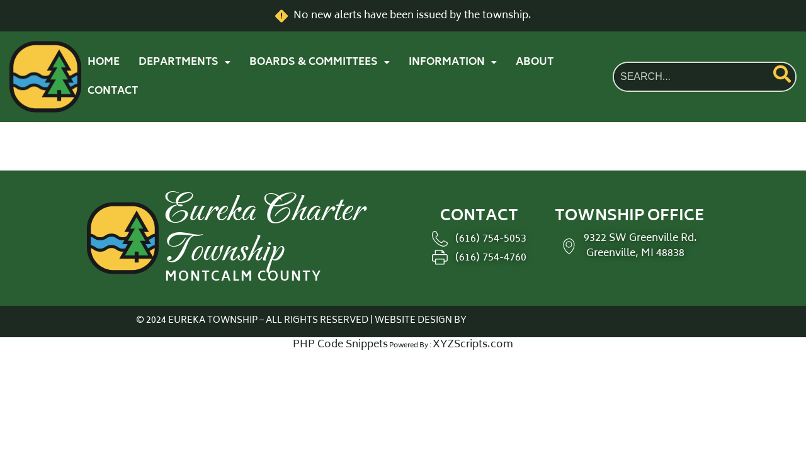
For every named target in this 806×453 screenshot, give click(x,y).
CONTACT (113, 91)
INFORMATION (453, 62)
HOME (104, 62)
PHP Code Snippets (340, 345)
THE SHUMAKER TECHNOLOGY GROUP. (569, 320)
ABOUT (534, 62)
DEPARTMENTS (184, 62)
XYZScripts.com (473, 345)
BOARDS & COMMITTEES (319, 62)
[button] (184, 62)
